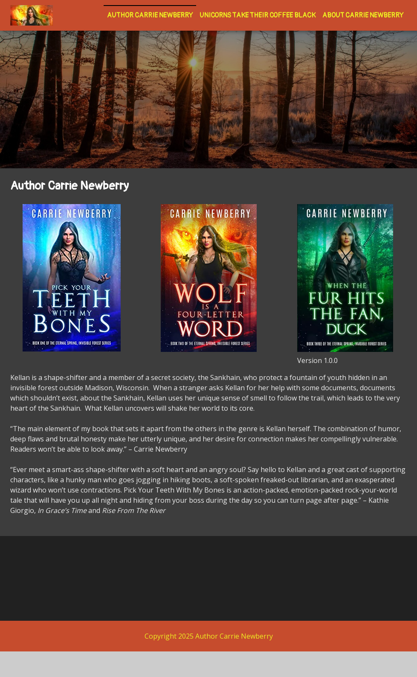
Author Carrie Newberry (150, 15)
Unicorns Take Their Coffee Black (258, 15)
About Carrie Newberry (362, 15)
